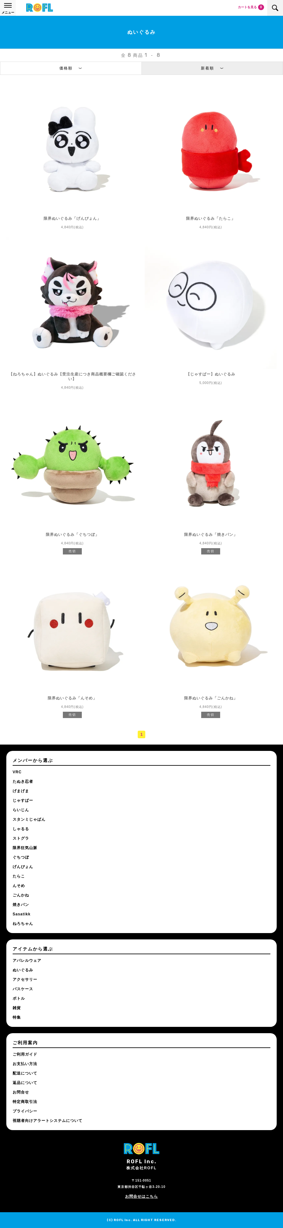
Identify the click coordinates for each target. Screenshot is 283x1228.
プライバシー (25, 1111)
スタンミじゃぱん (29, 819)
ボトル (19, 998)
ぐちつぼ (21, 857)
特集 (17, 1017)
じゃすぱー (23, 800)
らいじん (21, 810)
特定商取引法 (25, 1101)
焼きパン (21, 904)
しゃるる (21, 829)
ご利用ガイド (25, 1054)
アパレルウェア (27, 960)
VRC (17, 772)
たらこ (19, 876)
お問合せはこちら (141, 1196)
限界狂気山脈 (25, 848)
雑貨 (17, 1008)
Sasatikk (22, 914)
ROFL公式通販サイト (39, 8)
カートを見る (251, 7)
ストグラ (21, 838)
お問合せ (21, 1092)
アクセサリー (25, 979)
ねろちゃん (23, 923)
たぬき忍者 (23, 781)
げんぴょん (23, 867)
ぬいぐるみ (23, 970)
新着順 (207, 68)
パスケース (23, 989)
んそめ (19, 886)
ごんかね (21, 895)
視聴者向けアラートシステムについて (47, 1120)
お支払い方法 (25, 1064)
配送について (25, 1073)
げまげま (21, 791)
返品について (25, 1083)
